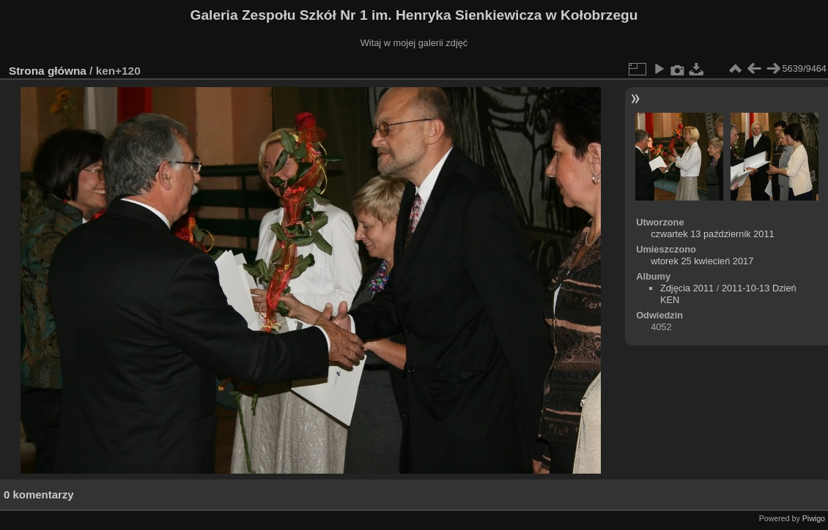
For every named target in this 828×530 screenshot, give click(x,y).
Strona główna (47, 70)
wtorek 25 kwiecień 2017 (702, 260)
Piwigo (813, 518)
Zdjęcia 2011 (687, 288)
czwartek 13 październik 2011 (713, 233)
